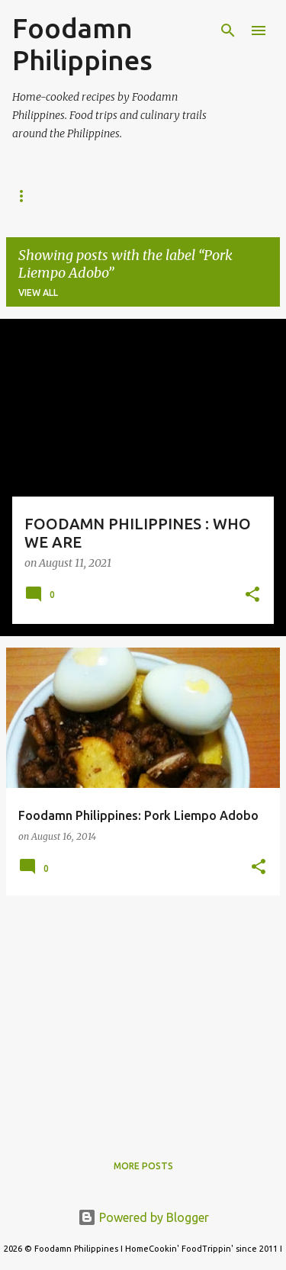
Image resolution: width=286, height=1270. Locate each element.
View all (38, 292)
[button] (252, 595)
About (92, 196)
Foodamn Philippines (82, 44)
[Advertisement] (143, 1014)
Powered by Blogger (143, 1217)
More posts (143, 1166)
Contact (166, 196)
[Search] (228, 30)
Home (26, 196)
